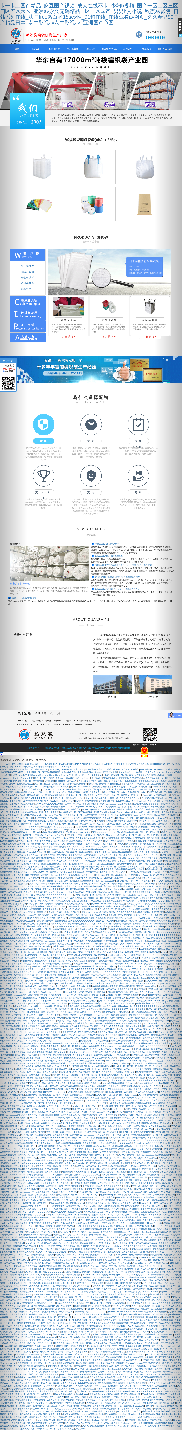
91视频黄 (135, 769)
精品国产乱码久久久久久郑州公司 (36, 798)
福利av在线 (78, 1160)
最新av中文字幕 (136, 1115)
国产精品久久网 (35, 815)
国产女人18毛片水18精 (30, 901)
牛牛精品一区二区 (56, 961)
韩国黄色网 (63, 1100)
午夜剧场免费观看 (96, 1035)
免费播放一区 (151, 980)
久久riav (59, 778)
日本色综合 (46, 1075)
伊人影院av (70, 1163)
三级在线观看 (113, 975)
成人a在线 (42, 1140)
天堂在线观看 (145, 1371)
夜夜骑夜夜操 (92, 872)
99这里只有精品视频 (76, 1329)
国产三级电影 (32, 1109)
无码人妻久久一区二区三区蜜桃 (28, 989)
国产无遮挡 (28, 1374)
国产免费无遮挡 (96, 1377)
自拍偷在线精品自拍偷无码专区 (28, 946)
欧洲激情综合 (27, 961)
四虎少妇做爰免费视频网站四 (149, 1377)
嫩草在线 (122, 1194)
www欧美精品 (134, 858)
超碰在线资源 (134, 806)
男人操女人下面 (146, 1060)
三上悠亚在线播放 (80, 901)
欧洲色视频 (60, 1254)
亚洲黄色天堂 (121, 909)
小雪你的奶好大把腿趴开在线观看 (126, 1123)
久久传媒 (140, 1046)
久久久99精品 (126, 1143)
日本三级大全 (31, 958)
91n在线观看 (119, 1223)
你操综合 (100, 1060)
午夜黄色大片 (134, 866)
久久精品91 (128, 1369)
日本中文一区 (46, 1209)
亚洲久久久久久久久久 (102, 832)
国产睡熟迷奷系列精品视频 (43, 858)
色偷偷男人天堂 (49, 1260)
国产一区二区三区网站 (44, 778)
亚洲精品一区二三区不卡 (48, 1323)
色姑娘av (47, 1334)
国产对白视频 (153, 946)
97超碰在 (123, 1140)
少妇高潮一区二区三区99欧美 (114, 1169)
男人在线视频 (100, 955)
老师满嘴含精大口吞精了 (54, 989)
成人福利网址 (81, 826)
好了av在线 (28, 892)
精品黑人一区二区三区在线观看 (75, 1169)
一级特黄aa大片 (85, 1015)
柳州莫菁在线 (76, 858)
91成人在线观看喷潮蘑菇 (71, 844)
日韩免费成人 (31, 1229)
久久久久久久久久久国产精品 (60, 895)
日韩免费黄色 (71, 1089)
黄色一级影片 (114, 1229)
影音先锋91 (149, 963)
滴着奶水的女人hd (41, 1351)
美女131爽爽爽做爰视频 (86, 1226)
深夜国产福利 (153, 998)
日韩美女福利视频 (143, 932)
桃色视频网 (105, 1009)
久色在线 (61, 1146)
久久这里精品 (154, 1217)
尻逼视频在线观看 (119, 1015)
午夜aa (87, 844)
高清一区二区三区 (46, 1157)
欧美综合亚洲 (98, 995)
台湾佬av (46, 789)
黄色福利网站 (88, 1186)
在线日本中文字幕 (44, 1428)
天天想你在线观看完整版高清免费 (83, 958)
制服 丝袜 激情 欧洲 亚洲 (115, 998)
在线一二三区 (131, 1095)
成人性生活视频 (55, 912)
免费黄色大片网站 (55, 1269)
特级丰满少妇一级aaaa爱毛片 (124, 812)
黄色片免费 (87, 1080)
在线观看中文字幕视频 (114, 1149)
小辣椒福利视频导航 (44, 921)
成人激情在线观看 (154, 938)
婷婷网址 (127, 1186)
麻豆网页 (84, 1243)
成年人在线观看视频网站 (44, 869)
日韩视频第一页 (106, 909)
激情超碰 (35, 1046)
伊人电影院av (123, 795)
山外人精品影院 (136, 1329)
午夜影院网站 (94, 1397)
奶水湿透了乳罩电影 (112, 895)
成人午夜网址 (39, 963)
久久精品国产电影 (151, 915)
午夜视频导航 (27, 1135)
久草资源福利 (33, 1000)
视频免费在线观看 (75, 952)
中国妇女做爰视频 (111, 775)
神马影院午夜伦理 (107, 1077)
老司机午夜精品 (46, 881)
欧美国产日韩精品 (48, 1020)
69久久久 (90, 1237)
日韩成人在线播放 (98, 1129)
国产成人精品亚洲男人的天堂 (142, 1032)
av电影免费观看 (85, 992)
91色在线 (57, 1166)
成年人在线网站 (61, 841)
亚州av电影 (47, 846)
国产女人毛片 (27, 886)
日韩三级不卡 (130, 918)
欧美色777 (33, 792)
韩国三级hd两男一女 (51, 1120)
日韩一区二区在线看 (138, 1029)
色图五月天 (35, 1260)
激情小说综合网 (118, 1237)
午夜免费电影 (106, 826)
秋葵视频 (132, 792)
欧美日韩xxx (94, 1420)
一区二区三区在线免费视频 (146, 1092)
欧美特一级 (79, 869)
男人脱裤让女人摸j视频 (120, 846)
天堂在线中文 (75, 1209)
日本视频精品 (151, 1157)
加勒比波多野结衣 (45, 926)
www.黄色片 (85, 832)
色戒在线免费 (132, 832)
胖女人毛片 (146, 866)
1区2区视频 (105, 1109)
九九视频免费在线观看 (74, 892)
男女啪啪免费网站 (51, 909)
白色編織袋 (28, 266)
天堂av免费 (145, 958)
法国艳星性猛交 (133, 1400)
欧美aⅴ (110, 1240)
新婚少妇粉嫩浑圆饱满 (33, 781)
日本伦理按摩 (120, 866)
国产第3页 (151, 1354)
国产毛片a (123, 1029)
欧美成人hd (40, 1269)
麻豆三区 (68, 1160)
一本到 (28, 772)
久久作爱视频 (74, 875)
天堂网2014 (143, 1100)
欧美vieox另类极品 (99, 1266)
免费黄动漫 (67, 769)
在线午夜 (84, 961)
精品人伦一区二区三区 (50, 1109)
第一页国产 (34, 826)
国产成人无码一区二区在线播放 (109, 1095)
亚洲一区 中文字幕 (100, 1069)
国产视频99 (96, 778)
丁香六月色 (69, 778)
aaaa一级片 (113, 1366)
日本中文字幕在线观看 (92, 1411)
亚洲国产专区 (129, 961)
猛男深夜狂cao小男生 (34, 855)
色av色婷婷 (138, 1357)
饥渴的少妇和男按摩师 (29, 1317)
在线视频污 (28, 1220)
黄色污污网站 (87, 881)
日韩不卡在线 (91, 952)
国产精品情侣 (105, 958)
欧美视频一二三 (132, 952)
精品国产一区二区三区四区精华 (64, 1086)
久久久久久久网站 (104, 1180)
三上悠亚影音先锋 (96, 1283)
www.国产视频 (91, 1026)
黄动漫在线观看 (76, 855)
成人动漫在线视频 (106, 801)
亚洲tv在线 (62, 1049)
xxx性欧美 (129, 1112)
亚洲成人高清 (33, 1183)
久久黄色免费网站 (29, 1115)
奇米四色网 (79, 769)
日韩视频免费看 (147, 1117)
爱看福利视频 (52, 829)
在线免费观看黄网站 (118, 1166)
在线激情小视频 (38, 1177)
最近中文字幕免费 (138, 1009)
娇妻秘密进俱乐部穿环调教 (114, 858)
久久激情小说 (122, 1077)
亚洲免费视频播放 (102, 812)
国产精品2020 (153, 838)
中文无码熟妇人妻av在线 (115, 806)
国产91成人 (72, 1254)
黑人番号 (31, 1015)
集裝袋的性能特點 (20, 583)
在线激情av (102, 1117)
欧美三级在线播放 (114, 1092)
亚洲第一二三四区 (97, 1112)
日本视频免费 (115, 1080)
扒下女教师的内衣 (85, 1197)
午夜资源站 (83, 1323)
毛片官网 (109, 1337)
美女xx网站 (52, 1314)
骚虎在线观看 (109, 1012)
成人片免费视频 (152, 1055)
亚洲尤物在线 (145, 786)
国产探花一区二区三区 (133, 1129)
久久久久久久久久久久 (85, 1103)
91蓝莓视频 (109, 1189)
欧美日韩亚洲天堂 (68, 1323)
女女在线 (56, 1075)
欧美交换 (41, 829)
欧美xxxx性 (60, 781)
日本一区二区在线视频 (74, 1326)
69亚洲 (115, 1306)
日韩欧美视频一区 (143, 1388)
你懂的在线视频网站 (92, 818)
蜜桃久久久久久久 (111, 1234)
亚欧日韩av (141, 1366)
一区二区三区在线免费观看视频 (49, 886)
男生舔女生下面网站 (148, 1035)
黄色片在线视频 (53, 1126)
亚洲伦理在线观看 (64, 1083)
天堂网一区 (113, 798)
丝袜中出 (119, 1314)
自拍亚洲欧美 (60, 1320)
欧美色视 (89, 1089)
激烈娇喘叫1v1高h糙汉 (29, 1311)
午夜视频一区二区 (89, 1075)
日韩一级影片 (73, 906)
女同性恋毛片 (99, 824)
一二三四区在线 (133, 878)
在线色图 (40, 1100)
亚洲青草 (76, 932)
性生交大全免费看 (37, 1257)
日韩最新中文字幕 (74, 835)
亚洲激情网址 (61, 921)
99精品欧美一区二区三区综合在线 (150, 784)
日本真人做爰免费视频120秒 (77, 903)
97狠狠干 (153, 1106)
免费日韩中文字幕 (133, 1220)
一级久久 (38, 1252)
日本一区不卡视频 (88, 1220)
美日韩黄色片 (142, 961)
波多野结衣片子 (51, 1197)
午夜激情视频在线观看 (71, 1143)
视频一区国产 (66, 1132)
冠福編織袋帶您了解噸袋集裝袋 (107, 556)
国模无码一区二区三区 (151, 878)
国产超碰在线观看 (83, 852)
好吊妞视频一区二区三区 (105, 989)
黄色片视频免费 (57, 1397)
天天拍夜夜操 (31, 1380)
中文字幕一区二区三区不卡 (93, 1240)
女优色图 (83, 849)
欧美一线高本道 (135, 1172)
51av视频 (73, 1192)
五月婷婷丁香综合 (61, 1263)
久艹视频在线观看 (112, 1252)
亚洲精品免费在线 (93, 1132)
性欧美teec (112, 1063)
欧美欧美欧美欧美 (37, 1032)
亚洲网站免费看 (115, 1043)
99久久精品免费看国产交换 (37, 1035)
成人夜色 (112, 932)
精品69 (85, 1046)
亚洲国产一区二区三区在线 (102, 1269)
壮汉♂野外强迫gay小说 (124, 1003)
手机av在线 (101, 918)
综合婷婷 (118, 980)
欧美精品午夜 (152, 869)
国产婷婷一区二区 (125, 1326)
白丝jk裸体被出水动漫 (135, 1018)
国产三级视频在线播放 (51, 1080)
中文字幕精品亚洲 (147, 1334)
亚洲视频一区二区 (143, 1066)
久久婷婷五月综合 (87, 1140)
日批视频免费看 (146, 1043)
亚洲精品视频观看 (36, 1126)
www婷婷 (27, 963)
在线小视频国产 (77, 1237)
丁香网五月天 (127, 784)
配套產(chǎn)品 (109, 48)
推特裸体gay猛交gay (116, 1380)
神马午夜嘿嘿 (90, 1183)
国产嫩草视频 (117, 875)
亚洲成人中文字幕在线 (51, 1046)
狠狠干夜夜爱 (52, 1132)
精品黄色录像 (149, 1346)
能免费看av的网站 (125, 864)
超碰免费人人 (78, 1109)
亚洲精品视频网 (143, 912)
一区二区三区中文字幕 (126, 1100)
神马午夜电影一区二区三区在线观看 (39, 1018)
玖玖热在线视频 (85, 1192)
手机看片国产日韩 (60, 898)
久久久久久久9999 (120, 1009)
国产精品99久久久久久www (53, 1137)
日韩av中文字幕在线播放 (148, 1363)
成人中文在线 (40, 818)
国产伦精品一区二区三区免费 (126, 958)
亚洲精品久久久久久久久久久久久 (124, 949)
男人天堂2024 (58, 789)
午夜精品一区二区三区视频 (152, 769)
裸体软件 (31, 926)
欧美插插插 (116, 946)
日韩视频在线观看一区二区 (76, 1029)
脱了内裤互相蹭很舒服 (146, 824)
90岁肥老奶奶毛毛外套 (146, 901)
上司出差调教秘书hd (66, 1229)
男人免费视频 (69, 1246)
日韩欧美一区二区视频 (109, 815)
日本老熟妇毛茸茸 (101, 1123)
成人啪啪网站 (101, 1089)
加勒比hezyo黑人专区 (144, 1234)
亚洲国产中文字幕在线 (64, 1226)
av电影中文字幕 (73, 1206)
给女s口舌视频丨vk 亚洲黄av (136, 895)
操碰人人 (84, 1300)
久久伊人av (73, 861)
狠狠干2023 (62, 941)
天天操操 (54, 1023)
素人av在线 (125, 1280)
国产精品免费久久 (102, 1209)
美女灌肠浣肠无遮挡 (107, 861)
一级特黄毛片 (33, 878)
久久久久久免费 (44, 1212)
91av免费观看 (70, 992)
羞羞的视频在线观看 (131, 1086)
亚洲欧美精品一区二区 (72, 795)
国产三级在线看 (74, 1274)
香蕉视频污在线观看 (112, 901)
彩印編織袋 (28, 283)
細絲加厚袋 (28, 272)
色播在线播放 (115, 926)
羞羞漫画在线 (78, 872)
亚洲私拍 (61, 1020)
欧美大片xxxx (142, 875)
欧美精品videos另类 (95, 935)
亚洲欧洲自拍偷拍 (43, 1143)
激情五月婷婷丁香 (77, 1126)
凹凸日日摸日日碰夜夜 (141, 1069)
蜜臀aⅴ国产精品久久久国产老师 (49, 804)
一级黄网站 (138, 855)
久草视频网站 (146, 1160)
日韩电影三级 (148, 1360)
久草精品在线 (152, 1018)
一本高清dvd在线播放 (95, 769)
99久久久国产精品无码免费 (104, 1058)
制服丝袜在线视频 (154, 1223)
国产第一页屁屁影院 (39, 1217)
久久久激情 (47, 1077)
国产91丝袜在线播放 (101, 946)
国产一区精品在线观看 (80, 786)
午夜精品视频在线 (81, 943)
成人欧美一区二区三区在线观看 (28, 1063)
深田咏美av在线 (60, 1209)
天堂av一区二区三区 (77, 1035)
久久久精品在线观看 (87, 1383)
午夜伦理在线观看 (142, 852)
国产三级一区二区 (35, 1343)
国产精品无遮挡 (151, 966)
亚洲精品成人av (133, 903)
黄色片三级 (50, 855)
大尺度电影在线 (150, 1023)
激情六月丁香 (75, 1411)
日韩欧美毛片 (146, 881)
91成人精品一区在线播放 (123, 789)
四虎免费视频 (115, 1117)
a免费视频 (27, 1351)
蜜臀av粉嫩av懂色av (94, 1149)
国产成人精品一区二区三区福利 (86, 1369)
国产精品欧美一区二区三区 (43, 941)
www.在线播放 (128, 901)
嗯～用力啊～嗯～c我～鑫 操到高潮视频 (102, 898)
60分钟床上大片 (102, 1237)
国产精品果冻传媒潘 (153, 1063)
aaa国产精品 (119, 832)
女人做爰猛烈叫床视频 (102, 1066)
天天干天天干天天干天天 (145, 1006)
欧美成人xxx (45, 849)
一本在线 (130, 841)
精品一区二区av (59, 849)
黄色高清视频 (63, 1194)
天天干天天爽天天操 (142, 892)
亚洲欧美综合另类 (51, 889)
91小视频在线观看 (37, 861)
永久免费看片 (29, 912)
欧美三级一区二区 (153, 1374)
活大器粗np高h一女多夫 (100, 789)
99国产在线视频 (32, 875)
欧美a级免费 (141, 841)
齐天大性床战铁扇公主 (93, 1212)
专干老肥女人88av (88, 861)
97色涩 (103, 1126)
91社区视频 (91, 892)
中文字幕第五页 (124, 1289)
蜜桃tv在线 (131, 1351)
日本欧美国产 (59, 952)
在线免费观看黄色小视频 (83, 1023)
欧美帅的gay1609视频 (47, 1337)
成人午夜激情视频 (85, 929)
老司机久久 (136, 1411)
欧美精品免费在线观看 (72, 772)
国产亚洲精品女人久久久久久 (146, 804)
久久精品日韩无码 (77, 841)
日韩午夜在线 (60, 875)
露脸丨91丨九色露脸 (43, 1006)
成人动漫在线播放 (125, 966)
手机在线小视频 (141, 864)
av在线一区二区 (92, 972)
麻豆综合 (131, 1383)
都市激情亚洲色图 (49, 1155)
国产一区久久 (110, 1326)
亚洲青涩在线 (30, 1146)
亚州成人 (130, 809)
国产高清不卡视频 (147, 921)
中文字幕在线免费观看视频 (120, 852)
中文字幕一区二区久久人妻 (77, 1297)
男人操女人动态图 (128, 1020)
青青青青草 (124, 778)
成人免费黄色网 (38, 895)
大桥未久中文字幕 (126, 983)
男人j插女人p (67, 1306)
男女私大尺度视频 (87, 821)
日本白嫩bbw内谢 (106, 892)
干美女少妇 (96, 1083)
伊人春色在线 (76, 818)
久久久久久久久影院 (144, 886)
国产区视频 (62, 918)
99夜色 (99, 1186)
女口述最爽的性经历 (46, 1146)
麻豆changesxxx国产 (91, 809)
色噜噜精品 (94, 1046)
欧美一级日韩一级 (111, 1300)
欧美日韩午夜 (29, 1203)
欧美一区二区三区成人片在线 (89, 806)
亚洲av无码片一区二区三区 (132, 975)
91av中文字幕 (121, 1032)
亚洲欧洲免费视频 (51, 1072)
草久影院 (100, 821)
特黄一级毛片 (131, 1183)
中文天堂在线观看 (140, 1177)
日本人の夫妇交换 (123, 892)
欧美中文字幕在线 (145, 1083)
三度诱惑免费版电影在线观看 (80, 989)
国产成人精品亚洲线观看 (54, 1063)
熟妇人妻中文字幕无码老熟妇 (75, 1377)
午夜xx (106, 829)
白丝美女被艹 (54, 838)
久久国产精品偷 (112, 1354)
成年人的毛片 (72, 961)
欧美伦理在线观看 (111, 838)
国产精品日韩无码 (151, 1026)
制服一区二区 (96, 895)
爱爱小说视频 (38, 906)
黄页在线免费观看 (129, 1229)
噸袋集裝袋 (72, 48)
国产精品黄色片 (74, 809)
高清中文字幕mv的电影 (77, 1234)
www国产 (93, 1206)
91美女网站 (72, 1052)
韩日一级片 (136, 795)
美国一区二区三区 (35, 1280)
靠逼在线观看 (128, 1103)
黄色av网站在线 (150, 1403)
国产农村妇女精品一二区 (97, 889)
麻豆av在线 (75, 1077)
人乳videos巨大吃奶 (147, 1257)
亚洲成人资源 (110, 1403)
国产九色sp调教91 (72, 1175)
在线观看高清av (110, 778)
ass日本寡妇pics (121, 786)
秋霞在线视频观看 (151, 778)
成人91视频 (54, 1383)
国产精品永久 (112, 1035)
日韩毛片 (101, 1140)
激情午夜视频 (79, 1189)
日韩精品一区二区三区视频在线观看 (92, 1163)
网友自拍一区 (141, 941)
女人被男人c (64, 1232)
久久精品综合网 (153, 975)
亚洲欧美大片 (109, 1100)
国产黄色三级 (137, 1055)
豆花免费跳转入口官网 (78, 792)
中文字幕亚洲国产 (140, 1186)
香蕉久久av (86, 912)
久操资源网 (68, 1038)
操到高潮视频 (122, 881)
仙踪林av (72, 829)
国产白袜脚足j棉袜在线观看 (133, 838)
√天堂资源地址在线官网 (85, 983)
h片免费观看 (140, 989)
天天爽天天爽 (60, 1092)
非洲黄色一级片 (59, 792)
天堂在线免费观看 (122, 1055)
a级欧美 (60, 1157)
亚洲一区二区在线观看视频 (153, 1272)
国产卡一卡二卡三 (73, 804)
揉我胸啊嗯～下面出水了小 (33, 824)
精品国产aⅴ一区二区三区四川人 (131, 835)
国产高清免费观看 (70, 1177)
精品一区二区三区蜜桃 (77, 1063)
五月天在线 (32, 1371)
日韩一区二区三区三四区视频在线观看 (153, 1155)
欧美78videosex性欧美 (143, 1386)
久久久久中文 (59, 938)
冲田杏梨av (96, 844)
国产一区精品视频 (72, 881)
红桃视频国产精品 (87, 1086)
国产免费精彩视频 (94, 869)
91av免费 (154, 895)
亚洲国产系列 (100, 992)
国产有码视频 (90, 855)
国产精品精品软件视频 (106, 795)
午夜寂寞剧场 (40, 943)
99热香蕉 (47, 946)
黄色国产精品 (65, 1023)
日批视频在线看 (77, 1100)
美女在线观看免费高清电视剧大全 (119, 886)
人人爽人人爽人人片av (55, 775)
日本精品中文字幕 (121, 1135)
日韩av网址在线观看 (94, 1354)
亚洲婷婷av (67, 1172)
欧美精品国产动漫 (113, 1377)
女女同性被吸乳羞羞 (135, 1223)
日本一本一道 (67, 1283)
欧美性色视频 (58, 1123)
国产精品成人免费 (64, 983)
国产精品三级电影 (56, 852)
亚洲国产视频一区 (136, 935)
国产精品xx (122, 792)
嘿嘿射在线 (32, 1391)
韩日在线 (149, 1129)
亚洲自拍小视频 (143, 1003)
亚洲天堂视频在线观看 (82, 978)
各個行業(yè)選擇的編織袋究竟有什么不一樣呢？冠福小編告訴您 (121, 565)
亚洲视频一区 (144, 821)
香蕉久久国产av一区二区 (52, 1326)
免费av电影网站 (117, 1018)
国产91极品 (32, 1157)
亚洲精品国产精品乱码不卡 (148, 1320)
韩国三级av (123, 1052)
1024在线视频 (115, 889)
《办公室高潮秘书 (46, 980)
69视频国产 (49, 1249)
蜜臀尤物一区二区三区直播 (118, 1286)
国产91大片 (99, 1143)
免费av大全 (145, 1206)
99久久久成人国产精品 (39, 1286)
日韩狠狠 (120, 844)
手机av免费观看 (126, 941)
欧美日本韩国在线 (145, 1351)
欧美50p (33, 1003)
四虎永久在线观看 (56, 821)
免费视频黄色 (129, 1391)
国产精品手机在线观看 (80, 1337)
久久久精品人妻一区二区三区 (48, 969)
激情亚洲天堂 (38, 1254)
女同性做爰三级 (54, 1032)
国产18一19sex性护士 (77, 775)
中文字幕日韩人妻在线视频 (80, 955)
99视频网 (110, 921)
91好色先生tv (111, 1177)
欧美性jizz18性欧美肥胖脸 (117, 849)
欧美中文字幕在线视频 (128, 1334)
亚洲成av (122, 969)
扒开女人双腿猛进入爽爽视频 (77, 1272)
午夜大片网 (32, 903)
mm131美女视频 (34, 1423)
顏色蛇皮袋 (28, 277)
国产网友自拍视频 (148, 1240)
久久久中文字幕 (69, 1032)
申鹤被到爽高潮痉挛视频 (28, 1300)
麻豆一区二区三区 (42, 784)
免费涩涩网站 (35, 909)
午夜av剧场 (126, 1263)
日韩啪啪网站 (119, 1303)
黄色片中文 (81, 1391)
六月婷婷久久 (151, 846)
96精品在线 (146, 1194)
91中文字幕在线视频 (123, 906)
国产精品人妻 (141, 1112)
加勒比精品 (125, 1106)
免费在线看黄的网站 (143, 1132)
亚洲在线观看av (112, 1203)
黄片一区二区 (124, 1294)
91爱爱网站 (120, 1400)
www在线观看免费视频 (89, 1254)
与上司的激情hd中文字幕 (152, 798)
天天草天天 (108, 869)
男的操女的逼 (114, 784)
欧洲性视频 (94, 826)
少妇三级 (59, 881)
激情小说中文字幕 (147, 1183)
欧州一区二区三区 (108, 804)
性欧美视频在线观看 (97, 784)
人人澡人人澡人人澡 (126, 912)
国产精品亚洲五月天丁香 (137, 1237)
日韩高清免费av (96, 1029)
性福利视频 (94, 1351)
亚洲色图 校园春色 (134, 1303)
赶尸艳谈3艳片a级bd (136, 998)
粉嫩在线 (90, 1309)
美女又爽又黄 (61, 1391)
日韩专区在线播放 (118, 1277)
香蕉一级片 (147, 1411)
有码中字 (75, 1232)
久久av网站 (116, 1209)
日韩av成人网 (45, 792)
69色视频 (43, 998)
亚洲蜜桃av (113, 1386)
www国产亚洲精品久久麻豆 (31, 775)
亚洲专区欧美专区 (134, 943)
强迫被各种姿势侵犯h (109, 1106)
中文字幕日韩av (110, 1155)
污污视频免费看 (46, 958)
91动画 (118, 961)
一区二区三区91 (153, 849)
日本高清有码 (71, 821)
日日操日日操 (131, 781)
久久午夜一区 (41, 1206)
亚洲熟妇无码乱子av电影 (119, 1137)
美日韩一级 (137, 929)
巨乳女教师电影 (34, 1357)
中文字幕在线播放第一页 (77, 1351)
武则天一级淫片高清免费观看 (66, 1180)
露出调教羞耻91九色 (80, 1266)
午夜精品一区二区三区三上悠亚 (55, 1000)
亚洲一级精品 (33, 992)
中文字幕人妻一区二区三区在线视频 (76, 812)
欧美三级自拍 (83, 1217)
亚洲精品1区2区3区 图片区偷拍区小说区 (146, 829)
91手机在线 (83, 829)
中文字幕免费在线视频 (53, 966)
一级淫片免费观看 (59, 1286)
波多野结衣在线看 (139, 1280)
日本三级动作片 (48, 1012)
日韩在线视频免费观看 (69, 1060)
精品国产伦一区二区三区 (52, 992)
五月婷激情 (141, 1383)
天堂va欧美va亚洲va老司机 (112, 878)
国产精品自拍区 (28, 1226)
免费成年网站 (58, 946)
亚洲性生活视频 (114, 824)
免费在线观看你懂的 (87, 781)
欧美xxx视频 (63, 1314)
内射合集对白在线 (60, 1003)
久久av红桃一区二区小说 (49, 1112)
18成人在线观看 (106, 1172)
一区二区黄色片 (80, 878)
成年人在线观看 (63, 901)
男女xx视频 (34, 883)
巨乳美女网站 (131, 844)
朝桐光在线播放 (65, 878)
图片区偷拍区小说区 (75, 798)
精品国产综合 (39, 983)
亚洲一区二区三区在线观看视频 (46, 772)
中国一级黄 (130, 1072)
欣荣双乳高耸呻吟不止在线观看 (37, 1263)
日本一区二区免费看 (70, 1371)
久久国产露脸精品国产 (78, 1049)
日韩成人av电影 (32, 1326)
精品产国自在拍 (95, 1012)
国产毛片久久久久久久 (106, 1349)
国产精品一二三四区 (125, 818)
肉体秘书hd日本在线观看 (59, 978)
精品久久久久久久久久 (111, 972)
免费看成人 (46, 1123)
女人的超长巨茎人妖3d (51, 1152)
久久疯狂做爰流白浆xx (29, 1137)
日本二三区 (72, 781)
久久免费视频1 (107, 1254)
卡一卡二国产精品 (64, 1012)
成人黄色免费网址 (111, 1132)
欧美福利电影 (117, 883)
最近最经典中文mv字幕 (128, 1217)
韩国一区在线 (113, 1192)
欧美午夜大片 (92, 1106)
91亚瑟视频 (66, 1109)
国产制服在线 (111, 1029)
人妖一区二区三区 (152, 855)
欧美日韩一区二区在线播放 (139, 1380)
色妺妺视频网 (51, 1060)
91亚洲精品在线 (102, 875)
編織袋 (35, 48)
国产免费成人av (77, 1095)
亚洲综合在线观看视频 (49, 812)
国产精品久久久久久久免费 (47, 1220)
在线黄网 (50, 1254)
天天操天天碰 (78, 1106)
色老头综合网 (112, 1388)
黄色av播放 (71, 789)
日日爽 (35, 1189)
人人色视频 (137, 772)
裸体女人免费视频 (127, 1175)
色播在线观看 (55, 1414)
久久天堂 (112, 915)
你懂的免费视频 (55, 1246)
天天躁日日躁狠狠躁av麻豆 (101, 961)
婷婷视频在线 (151, 986)
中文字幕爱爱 (100, 1192)
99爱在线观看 (33, 1012)
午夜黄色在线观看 (65, 869)
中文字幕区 (73, 849)
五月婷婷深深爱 (30, 998)
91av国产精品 (76, 898)
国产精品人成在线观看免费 (153, 806)
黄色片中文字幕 (131, 1043)
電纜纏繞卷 (54, 48)
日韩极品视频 (144, 1149)
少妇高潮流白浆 (129, 972)
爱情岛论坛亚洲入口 (97, 1063)
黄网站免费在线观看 (66, 1260)
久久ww (63, 829)
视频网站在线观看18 (37, 821)
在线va (100, 1177)
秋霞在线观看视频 (27, 1240)
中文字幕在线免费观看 (91, 1360)
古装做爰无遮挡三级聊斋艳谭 (69, 980)
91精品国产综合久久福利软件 (84, 1000)
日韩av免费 (99, 978)
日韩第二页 (149, 1075)
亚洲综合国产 (49, 1223)
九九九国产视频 (40, 1414)
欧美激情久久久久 (137, 1015)
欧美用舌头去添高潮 (36, 1106)
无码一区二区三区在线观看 (72, 889)
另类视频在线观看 (48, 878)
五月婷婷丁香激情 (113, 995)
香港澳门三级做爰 (126, 989)
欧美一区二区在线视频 (33, 1060)
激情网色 (128, 1357)
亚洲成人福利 (129, 824)
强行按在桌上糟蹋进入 (51, 864)
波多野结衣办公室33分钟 (87, 1223)
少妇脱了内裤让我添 (71, 1075)
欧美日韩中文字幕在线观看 (33, 1160)
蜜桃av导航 (65, 935)
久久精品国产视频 (63, 1069)
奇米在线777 (39, 872)
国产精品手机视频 (60, 1135)
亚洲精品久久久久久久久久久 (81, 921)
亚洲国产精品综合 (115, 918)
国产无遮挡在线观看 (107, 1206)
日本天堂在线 (145, 844)
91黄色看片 (58, 1175)
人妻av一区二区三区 (69, 824)
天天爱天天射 (78, 935)
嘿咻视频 (62, 975)
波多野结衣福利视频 (74, 886)
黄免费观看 (62, 855)
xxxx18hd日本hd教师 (115, 1060)
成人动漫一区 (34, 1120)
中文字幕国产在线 (131, 889)
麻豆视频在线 (34, 1080)
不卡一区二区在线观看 (150, 832)
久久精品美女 (49, 1386)
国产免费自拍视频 (143, 775)
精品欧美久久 (87, 915)
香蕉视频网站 (91, 801)
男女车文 (100, 921)
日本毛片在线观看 (144, 789)
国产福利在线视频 (140, 1294)
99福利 (109, 1112)
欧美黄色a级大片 (132, 1309)
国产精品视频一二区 (39, 769)
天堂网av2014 (72, 832)
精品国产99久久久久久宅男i (112, 1026)
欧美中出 (86, 1303)
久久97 (41, 1331)
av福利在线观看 (99, 852)
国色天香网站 (89, 1363)
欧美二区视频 (41, 838)
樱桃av (81, 1089)
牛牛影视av (88, 772)
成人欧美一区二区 (91, 980)
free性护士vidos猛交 (36, 1049)
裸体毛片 (51, 918)
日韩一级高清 (104, 781)
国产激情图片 (43, 1203)
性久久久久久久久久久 (64, 826)
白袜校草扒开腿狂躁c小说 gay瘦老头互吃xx (121, 1360)
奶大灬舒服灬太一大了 (28, 841)
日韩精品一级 (107, 1314)
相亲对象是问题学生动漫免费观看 (148, 1049)
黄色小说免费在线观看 (27, 949)
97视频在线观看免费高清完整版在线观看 (37, 1194)
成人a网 (66, 1266)
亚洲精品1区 (35, 1083)
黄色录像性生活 (110, 941)
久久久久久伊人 (80, 1317)
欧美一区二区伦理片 (71, 1046)
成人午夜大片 (42, 866)
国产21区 (96, 1072)
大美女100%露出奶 (130, 898)
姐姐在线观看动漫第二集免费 (132, 1414)
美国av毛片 (110, 835)
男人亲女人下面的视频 (133, 1157)
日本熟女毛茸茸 (137, 849)
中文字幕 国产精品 (88, 846)
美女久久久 (89, 795)
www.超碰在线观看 (92, 858)
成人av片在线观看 (126, 1155)
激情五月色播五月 (99, 1217)
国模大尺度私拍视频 (63, 1394)
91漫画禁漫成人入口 (38, 1040)
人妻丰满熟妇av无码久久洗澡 (89, 838)
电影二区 (144, 995)
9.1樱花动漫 (35, 832)
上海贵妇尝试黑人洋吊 (70, 909)
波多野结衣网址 (59, 1334)
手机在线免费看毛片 (58, 929)
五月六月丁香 (72, 1123)
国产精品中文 (135, 1283)
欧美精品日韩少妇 (137, 861)
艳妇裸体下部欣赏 (59, 1035)
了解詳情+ (69, 336)
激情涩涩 (139, 809)
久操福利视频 (118, 781)
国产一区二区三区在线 (101, 903)
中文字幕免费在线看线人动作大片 (56, 1183)
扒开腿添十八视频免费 (94, 835)
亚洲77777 (64, 818)
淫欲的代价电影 (61, 1077)
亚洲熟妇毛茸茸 (154, 1163)
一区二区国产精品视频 (45, 786)
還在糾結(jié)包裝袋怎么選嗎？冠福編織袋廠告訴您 (115, 577)
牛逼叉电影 (34, 1152)
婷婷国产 (107, 1006)
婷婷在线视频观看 (72, 912)
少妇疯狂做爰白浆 (29, 812)
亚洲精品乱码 (135, 955)
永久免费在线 (124, 772)
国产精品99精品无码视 (78, 1129)
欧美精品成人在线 (130, 1117)
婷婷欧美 (145, 952)
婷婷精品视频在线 (108, 969)
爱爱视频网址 (81, 1366)
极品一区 (49, 1029)
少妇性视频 (83, 789)
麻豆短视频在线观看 (90, 1003)
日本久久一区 (113, 1160)
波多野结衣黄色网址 (30, 864)
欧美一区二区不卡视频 (101, 1303)
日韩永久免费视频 (151, 943)
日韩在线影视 (69, 1166)
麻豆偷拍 (120, 1269)
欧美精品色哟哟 (81, 1394)
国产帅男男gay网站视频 (91, 1040)
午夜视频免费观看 (59, 1129)
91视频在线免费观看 (139, 826)
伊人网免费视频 (101, 1343)
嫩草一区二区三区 (45, 1340)
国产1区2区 (100, 929)
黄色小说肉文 (123, 1200)
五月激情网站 (31, 1095)
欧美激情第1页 (58, 1351)
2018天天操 (133, 969)
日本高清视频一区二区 (45, 1303)
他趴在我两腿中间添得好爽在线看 (130, 869)
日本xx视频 (49, 781)
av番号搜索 (152, 1246)
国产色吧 (79, 801)
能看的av (138, 915)
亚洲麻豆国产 (123, 1349)
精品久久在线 (101, 915)
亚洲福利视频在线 (96, 849)
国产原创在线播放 (43, 1329)
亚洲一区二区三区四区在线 (135, 978)
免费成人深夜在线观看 (141, 1249)
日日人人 (118, 1246)
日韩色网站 (33, 995)
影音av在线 (87, 1209)
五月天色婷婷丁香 (125, 1000)
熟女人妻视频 (109, 792)
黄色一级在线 (44, 1003)
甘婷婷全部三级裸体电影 (106, 772)
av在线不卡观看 (29, 1112)
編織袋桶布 (28, 289)
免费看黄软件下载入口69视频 (147, 1300)
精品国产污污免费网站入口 (113, 1420)
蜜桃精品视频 (107, 980)
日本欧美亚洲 (129, 1377)
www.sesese (111, 1249)
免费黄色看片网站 (94, 1189)
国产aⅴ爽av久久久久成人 (79, 1286)
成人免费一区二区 (68, 1197)
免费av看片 (53, 818)
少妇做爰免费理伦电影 (102, 786)
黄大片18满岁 (153, 835)
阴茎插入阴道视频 (89, 1077)
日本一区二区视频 (139, 1286)
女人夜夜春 (103, 1166)
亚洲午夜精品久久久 (81, 864)
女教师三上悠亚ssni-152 (49, 1306)
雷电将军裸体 (124, 1177)
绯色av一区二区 (82, 1294)
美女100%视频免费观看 (96, 798)
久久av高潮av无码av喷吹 (46, 1232)
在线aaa (55, 935)
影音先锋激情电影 (134, 1026)
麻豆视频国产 (87, 932)
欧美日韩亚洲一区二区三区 (63, 806)
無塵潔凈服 (49, 748)
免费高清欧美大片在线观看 (98, 1329)
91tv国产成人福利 (55, 1058)
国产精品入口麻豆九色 (116, 1426)
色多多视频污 (46, 841)
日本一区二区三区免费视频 (103, 864)
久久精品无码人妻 (94, 1403)
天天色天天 (84, 1052)
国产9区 (31, 1100)
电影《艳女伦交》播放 (114, 943)
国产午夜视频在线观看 (83, 1055)
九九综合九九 (106, 1003)
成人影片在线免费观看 (152, 1086)
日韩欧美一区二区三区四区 (93, 975)
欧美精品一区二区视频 (31, 889)
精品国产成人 (150, 772)
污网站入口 (36, 966)
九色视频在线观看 (49, 1311)
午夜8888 (139, 1374)
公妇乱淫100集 (59, 784)
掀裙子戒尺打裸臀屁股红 (132, 1075)
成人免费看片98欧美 (40, 806)
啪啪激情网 (101, 1309)
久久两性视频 (97, 943)
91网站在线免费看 (94, 941)
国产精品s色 (30, 923)
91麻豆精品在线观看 (140, 1135)
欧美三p (30, 1232)
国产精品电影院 (53, 963)
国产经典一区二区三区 (123, 1066)
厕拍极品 (93, 1317)
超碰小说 (102, 1000)
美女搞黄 (126, 769)
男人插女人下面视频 (53, 815)
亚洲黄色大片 (60, 1006)
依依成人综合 (70, 1289)
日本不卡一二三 (34, 1072)
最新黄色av (148, 1408)
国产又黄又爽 (91, 815)
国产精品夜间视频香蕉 (115, 821)
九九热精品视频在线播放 (104, 912)
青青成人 (73, 1252)
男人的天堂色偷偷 (95, 841)
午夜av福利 (73, 1374)
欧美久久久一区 (31, 849)
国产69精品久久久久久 (67, 1140)
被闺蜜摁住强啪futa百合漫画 (105, 986)
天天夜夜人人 (120, 1232)
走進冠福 (146, 48)
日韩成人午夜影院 (145, 1080)
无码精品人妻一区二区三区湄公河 (151, 1266)
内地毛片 (32, 1009)
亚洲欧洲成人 (107, 938)
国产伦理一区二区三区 (57, 861)
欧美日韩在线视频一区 (31, 955)
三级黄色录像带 (43, 1192)
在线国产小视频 (125, 804)
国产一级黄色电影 (108, 1408)
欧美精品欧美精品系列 (89, 866)
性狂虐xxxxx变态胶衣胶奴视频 (142, 1166)
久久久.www (53, 998)
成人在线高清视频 (139, 1106)
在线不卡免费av (95, 775)
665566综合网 (92, 1109)
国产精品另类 (107, 1232)
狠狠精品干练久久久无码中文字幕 (125, 1040)
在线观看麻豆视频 (148, 949)
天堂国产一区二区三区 (90, 938)
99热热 (106, 1040)
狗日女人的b (145, 812)
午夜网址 (67, 864)
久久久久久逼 (108, 1417)
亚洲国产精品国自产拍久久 (87, 1009)
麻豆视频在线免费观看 (97, 923)
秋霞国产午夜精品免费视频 (60, 943)
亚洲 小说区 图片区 (87, 1331)
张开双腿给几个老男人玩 (126, 921)
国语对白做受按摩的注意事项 (137, 1314)
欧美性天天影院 (144, 1020)
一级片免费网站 (87, 1060)
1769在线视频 (33, 795)
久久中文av (131, 1083)
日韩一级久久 (61, 1066)
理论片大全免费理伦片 (77, 784)
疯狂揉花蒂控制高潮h (48, 1186)
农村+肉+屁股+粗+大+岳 (133, 1097)
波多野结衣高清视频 (54, 1043)
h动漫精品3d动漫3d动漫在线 (28, 1354)
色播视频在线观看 (55, 1160)
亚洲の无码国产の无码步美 (51, 903)
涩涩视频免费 (41, 892)
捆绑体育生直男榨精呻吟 (53, 832)
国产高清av (138, 1289)
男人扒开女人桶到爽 (134, 963)
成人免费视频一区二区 (73, 815)
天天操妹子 (52, 1257)
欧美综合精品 (56, 986)
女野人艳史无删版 (27, 829)
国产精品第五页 (66, 1294)
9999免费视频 (125, 855)
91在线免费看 (127, 775)
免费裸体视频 (86, 949)
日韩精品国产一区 (39, 929)
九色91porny (55, 769)
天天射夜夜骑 (48, 901)
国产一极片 (119, 1112)
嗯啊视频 (90, 1095)
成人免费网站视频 (43, 1135)
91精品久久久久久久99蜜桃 (68, 1303)
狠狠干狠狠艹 (112, 1143)
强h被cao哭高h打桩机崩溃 (85, 1257)
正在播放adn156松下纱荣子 (71, 972)
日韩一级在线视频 (76, 941)
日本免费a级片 (139, 1163)
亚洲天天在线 (51, 1100)
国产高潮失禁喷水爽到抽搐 (48, 1377)
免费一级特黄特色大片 (122, 1006)
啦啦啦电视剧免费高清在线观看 (153, 781)
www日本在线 (142, 1260)
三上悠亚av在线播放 (65, 1223)
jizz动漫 (143, 1217)
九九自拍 (35, 1020)
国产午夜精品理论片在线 (128, 1206)
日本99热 (134, 881)
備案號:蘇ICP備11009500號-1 (144, 745)
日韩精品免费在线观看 (37, 852)
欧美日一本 (40, 1058)
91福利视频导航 (42, 1403)
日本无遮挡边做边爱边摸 (120, 923)
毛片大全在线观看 (131, 995)
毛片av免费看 (68, 838)
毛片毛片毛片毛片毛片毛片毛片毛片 (76, 998)
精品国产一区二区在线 (56, 906)
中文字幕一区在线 (144, 926)
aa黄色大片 (50, 1214)
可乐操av (100, 1388)
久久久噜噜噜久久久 (113, 1186)
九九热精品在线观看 (38, 932)
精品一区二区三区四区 (88, 1340)
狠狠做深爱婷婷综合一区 (107, 1020)
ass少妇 (66, 969)
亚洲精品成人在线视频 (134, 1406)
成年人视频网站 (81, 1038)
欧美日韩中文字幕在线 (33, 835)
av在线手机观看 (81, 895)
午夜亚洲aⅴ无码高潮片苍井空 (129, 1197)
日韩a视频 (39, 809)
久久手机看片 (108, 1072)
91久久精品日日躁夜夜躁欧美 (69, 1249)
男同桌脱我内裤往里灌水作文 (120, 992)
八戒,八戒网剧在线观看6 (139, 909)
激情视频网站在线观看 (132, 1023)
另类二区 (116, 1097)
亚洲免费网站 (111, 1414)
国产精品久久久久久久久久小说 (85, 969)
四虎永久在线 (96, 792)
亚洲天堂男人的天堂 (145, 1146)
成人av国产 (55, 801)
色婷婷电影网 (109, 844)
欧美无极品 (32, 938)
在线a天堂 (73, 1334)
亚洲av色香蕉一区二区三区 (129, 1403)
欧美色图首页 (126, 1132)
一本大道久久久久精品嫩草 (129, 1058)
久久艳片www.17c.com (111, 1046)
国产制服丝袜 (67, 1120)
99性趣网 (66, 932)
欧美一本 (69, 1397)
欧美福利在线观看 (90, 909)
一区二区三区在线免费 (108, 855)
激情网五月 (126, 1163)
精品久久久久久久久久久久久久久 (64, 1040)
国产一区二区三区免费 (142, 801)
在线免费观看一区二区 (83, 963)
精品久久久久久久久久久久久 (77, 1058)
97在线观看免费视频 (80, 1097)
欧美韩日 (89, 1306)
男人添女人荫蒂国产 (30, 1026)
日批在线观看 (110, 1260)
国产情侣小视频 (48, 883)
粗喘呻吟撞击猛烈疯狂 (106, 966)
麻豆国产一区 (86, 824)
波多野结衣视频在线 (87, 1032)
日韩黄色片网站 (113, 769)
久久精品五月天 (123, 801)
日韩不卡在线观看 (138, 1077)
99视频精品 (95, 1417)
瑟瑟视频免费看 (100, 949)
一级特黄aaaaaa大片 (122, 1049)
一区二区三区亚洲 (64, 883)
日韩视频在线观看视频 (109, 1075)
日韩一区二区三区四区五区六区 (94, 926)
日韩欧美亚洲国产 (88, 1371)
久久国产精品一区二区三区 (74, 1200)
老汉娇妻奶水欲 (38, 844)
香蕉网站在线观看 (82, 883)
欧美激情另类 (86, 1123)
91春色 (31, 1403)
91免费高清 (77, 1183)
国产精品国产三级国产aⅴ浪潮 (51, 915)
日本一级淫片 (48, 1083)
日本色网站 (38, 1249)
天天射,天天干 (65, 1257)
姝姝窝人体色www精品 (96, 1146)
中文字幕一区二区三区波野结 (122, 1266)
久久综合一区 (58, 798)
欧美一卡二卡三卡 (118, 829)
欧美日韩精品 (62, 1095)
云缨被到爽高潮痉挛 (144, 1226)
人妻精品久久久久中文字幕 (66, 926)
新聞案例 (128, 48)
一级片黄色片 (95, 901)
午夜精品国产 (96, 1300)
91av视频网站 (53, 844)
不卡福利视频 (53, 824)
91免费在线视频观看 (145, 818)
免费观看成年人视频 (125, 1189)
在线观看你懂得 (71, 949)
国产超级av (143, 1420)
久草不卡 (135, 1306)
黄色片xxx (63, 1192)
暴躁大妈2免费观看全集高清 (40, 1052)
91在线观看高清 (121, 826)
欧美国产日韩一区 (88, 1177)
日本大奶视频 (96, 829)
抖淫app (118, 1337)
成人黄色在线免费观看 (148, 1095)
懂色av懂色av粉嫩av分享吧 (89, 1155)
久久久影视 (30, 1180)
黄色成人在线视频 (35, 1172)
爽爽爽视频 (42, 912)
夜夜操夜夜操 (57, 1289)
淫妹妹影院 (67, 963)
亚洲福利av (94, 878)
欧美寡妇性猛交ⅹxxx (129, 815)
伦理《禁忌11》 (83, 778)
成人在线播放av (56, 892)
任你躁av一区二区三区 (55, 835)
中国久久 (119, 1220)
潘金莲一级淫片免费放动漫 (148, 983)
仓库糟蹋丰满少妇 (108, 1194)
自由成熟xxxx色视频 (81, 1069)
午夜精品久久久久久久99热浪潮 (67, 1408)
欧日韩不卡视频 (77, 1026)
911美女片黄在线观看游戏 (154, 903)
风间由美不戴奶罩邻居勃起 (51, 949)
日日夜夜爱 (132, 821)
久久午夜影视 (35, 789)
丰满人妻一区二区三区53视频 (113, 872)
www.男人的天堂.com (145, 992)
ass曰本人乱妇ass (64, 1354)
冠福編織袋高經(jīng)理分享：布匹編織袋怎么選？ (115, 589)
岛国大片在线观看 (70, 866)
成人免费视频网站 (96, 1391)
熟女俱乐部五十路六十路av (55, 955)
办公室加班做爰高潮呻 (51, 795)
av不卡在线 (146, 889)
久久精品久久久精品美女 (113, 809)
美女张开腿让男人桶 (64, 1009)
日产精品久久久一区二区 (66, 1340)
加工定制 (91, 48)
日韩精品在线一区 (47, 1095)
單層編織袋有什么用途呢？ (105, 544)
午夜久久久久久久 (116, 1089)
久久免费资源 (42, 1397)
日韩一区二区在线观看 (105, 881)
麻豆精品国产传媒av (128, 1035)
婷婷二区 (98, 998)
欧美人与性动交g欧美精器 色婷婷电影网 (131, 1331)
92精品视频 (36, 846)
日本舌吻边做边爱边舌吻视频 (81, 918)
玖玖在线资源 (84, 995)
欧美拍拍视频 (44, 1380)
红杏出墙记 (79, 1311)
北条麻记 (42, 1246)
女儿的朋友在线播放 (62, 1055)
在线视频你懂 (43, 923)
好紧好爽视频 (119, 903)
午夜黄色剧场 (106, 1223)
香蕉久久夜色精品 (105, 1032)
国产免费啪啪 (83, 1246)
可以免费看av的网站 (93, 886)
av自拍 (84, 1206)
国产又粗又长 (74, 975)
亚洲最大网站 (37, 1029)
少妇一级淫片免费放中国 (135, 1397)
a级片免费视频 (121, 1243)
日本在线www (107, 866)
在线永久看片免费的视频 (153, 1400)
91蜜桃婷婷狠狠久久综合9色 (36, 801)
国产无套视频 (46, 826)
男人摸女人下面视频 (109, 1340)
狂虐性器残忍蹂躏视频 (55, 809)
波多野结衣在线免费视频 (99, 1346)
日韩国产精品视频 (75, 1092)
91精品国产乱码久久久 (95, 1160)
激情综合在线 (80, 1012)
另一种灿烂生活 (146, 969)
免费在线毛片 (41, 961)
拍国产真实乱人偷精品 (135, 883)
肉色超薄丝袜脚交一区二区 (148, 1072)
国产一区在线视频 (126, 1260)
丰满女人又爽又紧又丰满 (48, 1015)
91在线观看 (128, 946)
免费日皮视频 (136, 778)
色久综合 (123, 1115)
